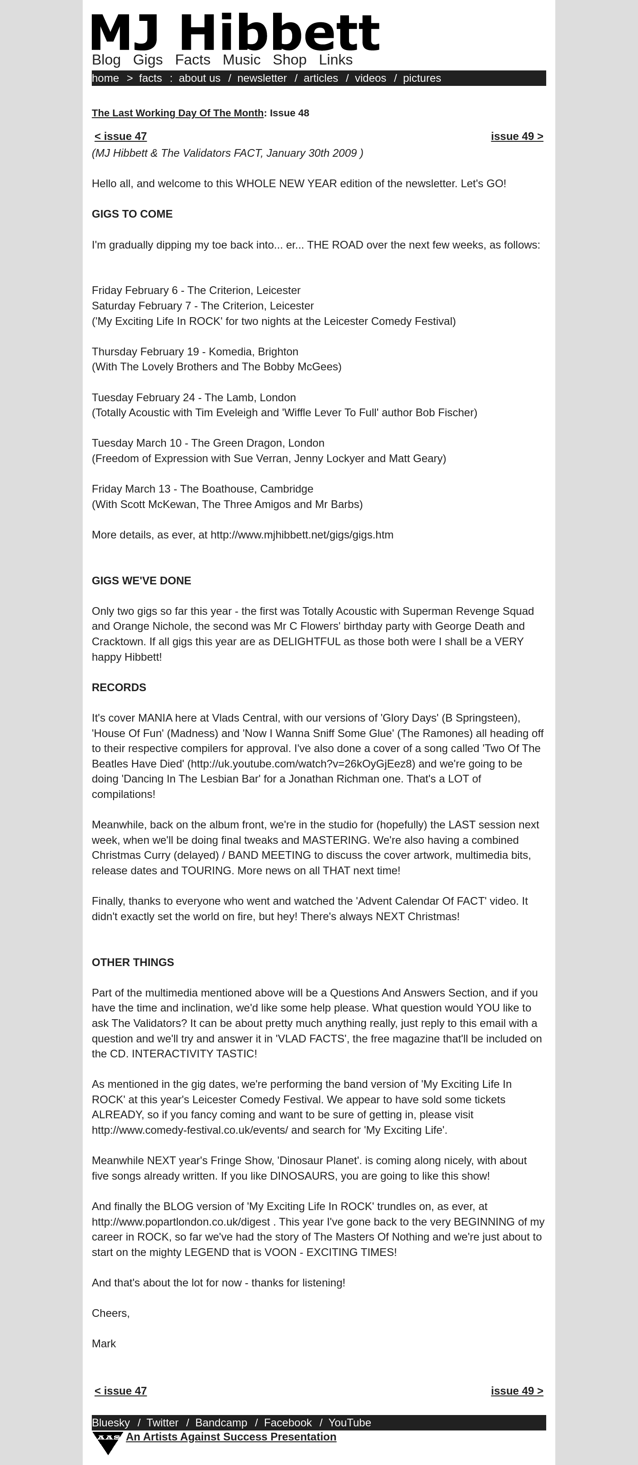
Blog (106, 59)
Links (336, 59)
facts (150, 78)
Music (242, 59)
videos (370, 78)
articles (321, 78)
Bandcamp (221, 1422)
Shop (290, 59)
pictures (422, 78)
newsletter (262, 78)
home (105, 78)
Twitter (162, 1422)
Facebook (288, 1422)
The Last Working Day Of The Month (178, 113)
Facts (192, 59)
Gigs (148, 59)
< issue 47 (121, 136)
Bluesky (111, 1422)
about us (199, 78)
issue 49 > (517, 136)
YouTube (350, 1422)
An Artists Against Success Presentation (231, 1436)
